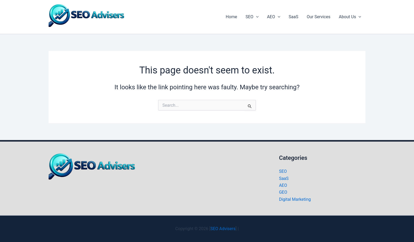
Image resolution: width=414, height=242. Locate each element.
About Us (350, 16)
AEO (273, 16)
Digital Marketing (295, 199)
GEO (283, 192)
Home (231, 16)
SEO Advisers (223, 228)
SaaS (293, 16)
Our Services (319, 16)
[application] (256, 16)
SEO (252, 16)
